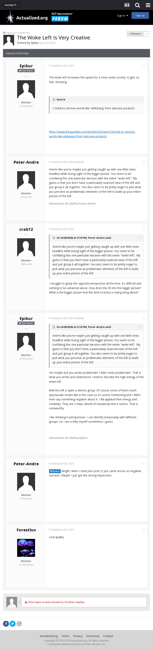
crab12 (26, 229)
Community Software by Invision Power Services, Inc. (76, 644)
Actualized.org (49, 636)
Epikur (35, 43)
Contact (108, 636)
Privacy (77, 636)
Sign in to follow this (18, 32)
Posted (61, 65)
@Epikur (55, 471)
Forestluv (26, 530)
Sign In (122, 15)
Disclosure (93, 636)
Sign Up (140, 15)
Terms (65, 636)
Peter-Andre (26, 162)
